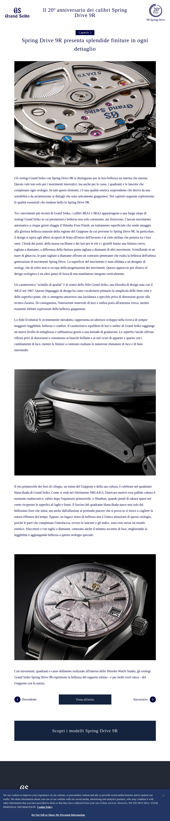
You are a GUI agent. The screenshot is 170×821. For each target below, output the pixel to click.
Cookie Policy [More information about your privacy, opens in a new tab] (45, 806)
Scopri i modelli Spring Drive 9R (85, 730)
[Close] (163, 795)
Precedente (25, 699)
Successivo (144, 699)
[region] (85, 805)
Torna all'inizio (85, 699)
